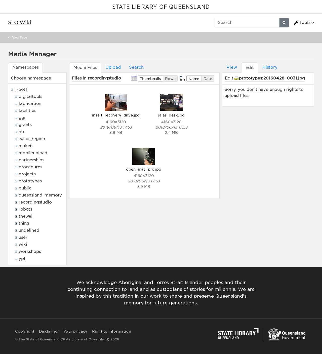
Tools (302, 22)
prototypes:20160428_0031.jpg (272, 78)
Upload (112, 67)
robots (25, 209)
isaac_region (32, 138)
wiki (23, 244)
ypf (22, 258)
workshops (30, 251)
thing (24, 223)
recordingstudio (35, 202)
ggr (22, 117)
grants (25, 124)
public (25, 188)
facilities (27, 110)
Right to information (111, 331)
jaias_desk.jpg (171, 115)
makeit (26, 145)
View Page (19, 37)
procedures (30, 167)
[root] (21, 89)
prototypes (30, 181)
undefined (29, 230)
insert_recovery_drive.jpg (116, 115)
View (231, 67)
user (23, 237)
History (269, 67)
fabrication (30, 103)
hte (22, 131)
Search (136, 67)
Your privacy (75, 331)
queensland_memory (40, 195)
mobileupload (33, 152)
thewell (26, 216)
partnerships (31, 160)
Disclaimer (49, 331)
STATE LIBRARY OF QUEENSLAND (161, 7)
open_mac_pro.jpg (143, 169)
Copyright (24, 331)
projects (27, 174)
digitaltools (30, 96)
